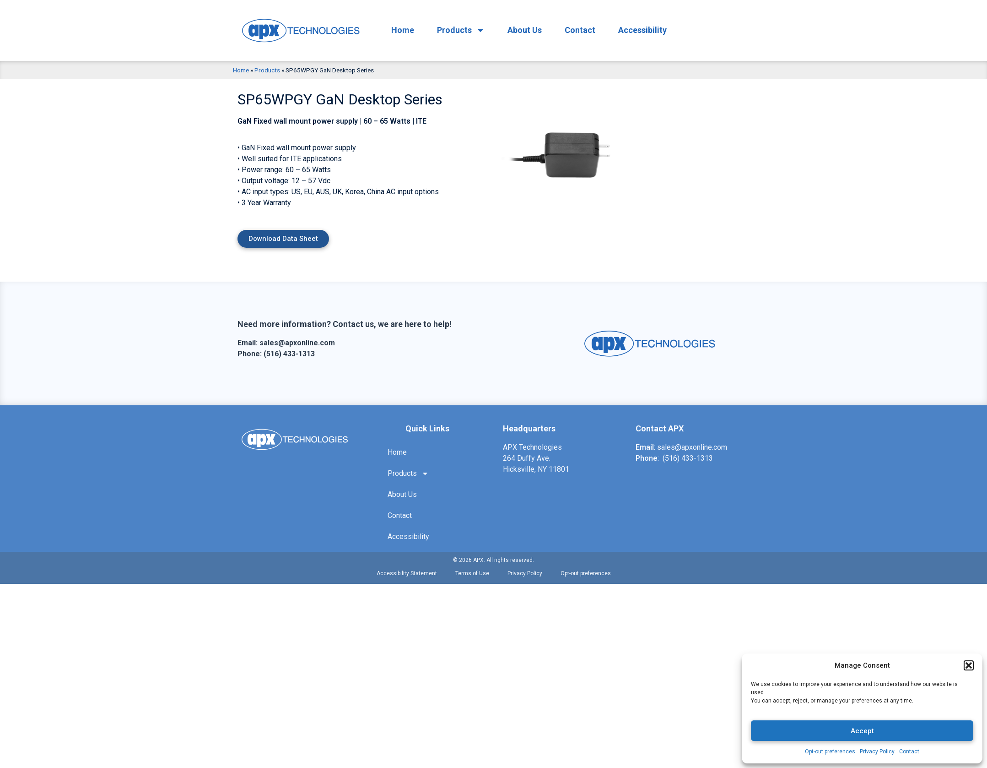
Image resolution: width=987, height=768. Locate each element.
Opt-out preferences (830, 751)
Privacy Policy (877, 751)
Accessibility (642, 30)
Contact (909, 751)
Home (402, 30)
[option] (570, 147)
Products (461, 30)
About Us (524, 30)
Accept (862, 731)
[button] (968, 665)
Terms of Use (472, 573)
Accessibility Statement (407, 573)
